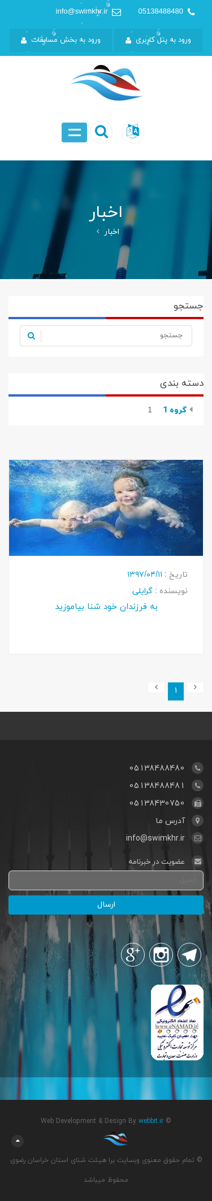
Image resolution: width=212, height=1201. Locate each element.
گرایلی (142, 591)
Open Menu (74, 132)
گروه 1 (174, 410)
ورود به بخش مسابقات (61, 40)
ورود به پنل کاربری (158, 40)
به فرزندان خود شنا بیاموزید (106, 606)
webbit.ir (151, 1121)
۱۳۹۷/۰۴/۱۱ (144, 574)
